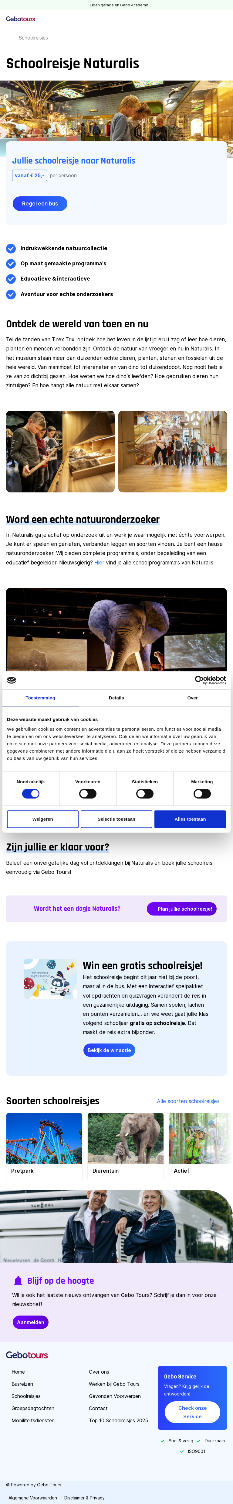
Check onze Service (192, 1412)
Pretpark (22, 1171)
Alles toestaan (190, 819)
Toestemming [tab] (41, 697)
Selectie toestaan (116, 819)
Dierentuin (106, 1171)
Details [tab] (116, 697)
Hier (99, 562)
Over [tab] (192, 697)
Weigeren (42, 819)
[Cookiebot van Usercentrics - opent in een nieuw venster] (199, 680)
